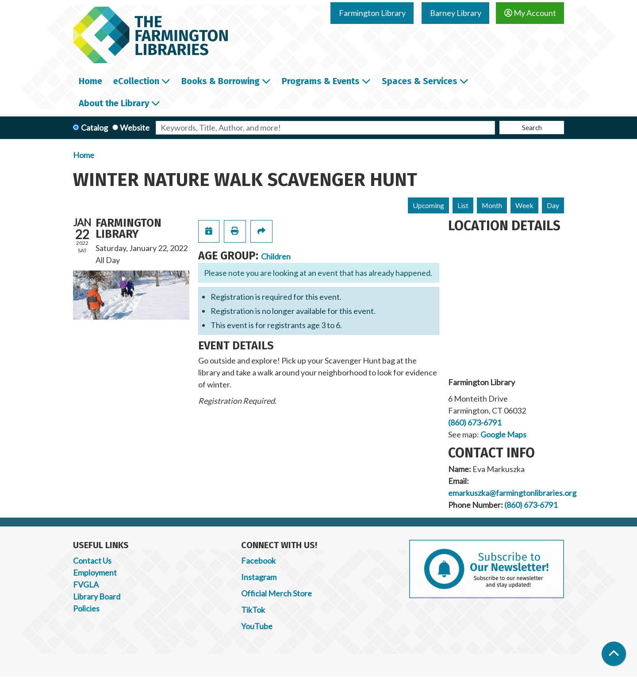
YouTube (256, 626)
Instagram (258, 577)
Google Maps (503, 434)
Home (83, 155)
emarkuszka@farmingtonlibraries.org (512, 493)
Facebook (258, 560)
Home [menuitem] (90, 81)
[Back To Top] (614, 654)
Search (532, 127)
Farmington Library (372, 13)
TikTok (253, 610)
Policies (86, 608)
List (462, 205)
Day (553, 205)
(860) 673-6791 (474, 422)
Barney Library (455, 13)
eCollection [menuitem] (136, 81)
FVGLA (86, 584)
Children (276, 256)
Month (492, 205)
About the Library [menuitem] (114, 103)
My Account (530, 13)
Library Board (96, 596)
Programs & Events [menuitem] (321, 81)
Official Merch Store (276, 593)
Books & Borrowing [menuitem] (220, 81)
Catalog (94, 127)
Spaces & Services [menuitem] (419, 81)
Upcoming (428, 205)
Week (524, 205)
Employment (95, 572)
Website (135, 127)
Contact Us (92, 560)
